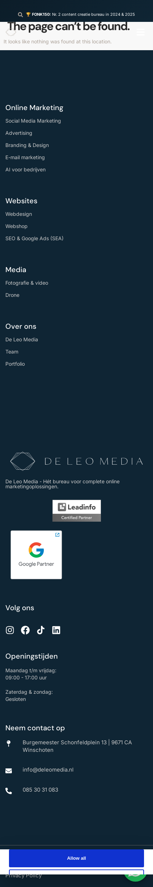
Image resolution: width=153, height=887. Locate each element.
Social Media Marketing (33, 121)
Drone (12, 295)
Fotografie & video (26, 283)
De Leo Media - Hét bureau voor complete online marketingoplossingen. (62, 483)
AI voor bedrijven (25, 169)
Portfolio (15, 364)
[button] (141, 32)
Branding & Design (27, 145)
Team (11, 351)
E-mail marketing (25, 157)
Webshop (16, 226)
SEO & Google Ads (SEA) (34, 238)
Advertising (18, 133)
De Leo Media (21, 339)
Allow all (76, 858)
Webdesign (18, 214)
